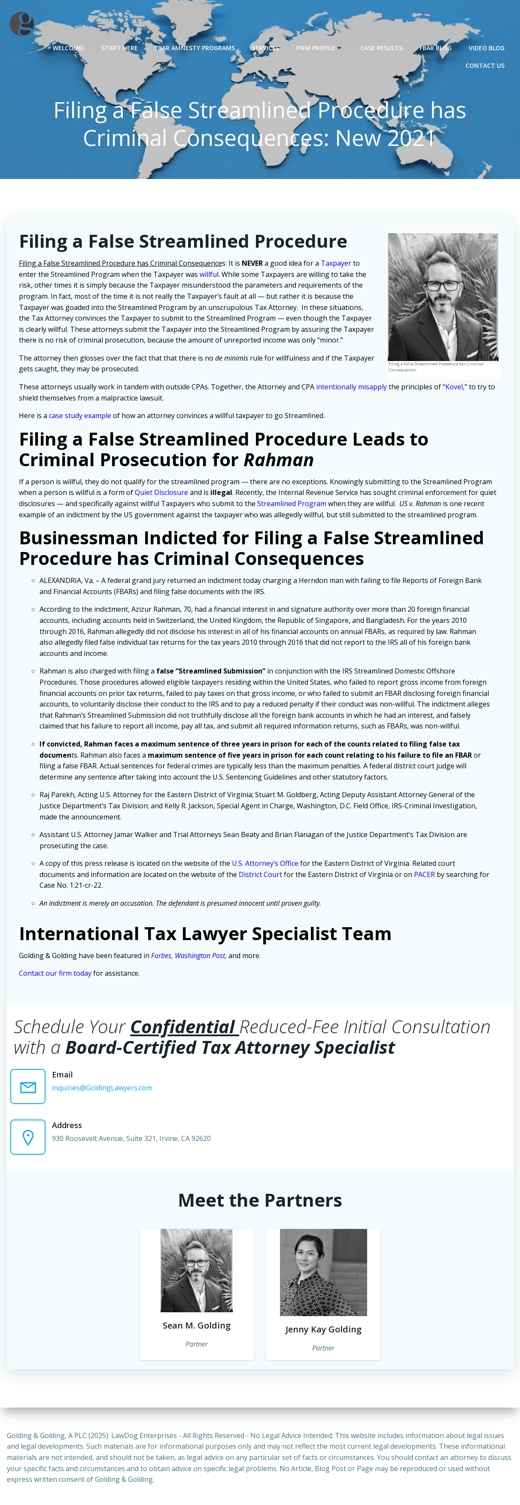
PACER (424, 875)
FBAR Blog (436, 47)
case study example (80, 416)
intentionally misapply (351, 387)
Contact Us (485, 65)
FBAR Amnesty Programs (195, 47)
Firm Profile (320, 47)
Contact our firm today (55, 974)
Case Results (382, 47)
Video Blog (487, 47)
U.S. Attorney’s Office (265, 864)
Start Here (120, 47)
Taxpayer (336, 264)
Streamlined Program (292, 504)
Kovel (454, 387)
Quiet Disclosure (162, 493)
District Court (261, 875)
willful (209, 275)
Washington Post (200, 956)
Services (266, 47)
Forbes (162, 956)
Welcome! (69, 47)
